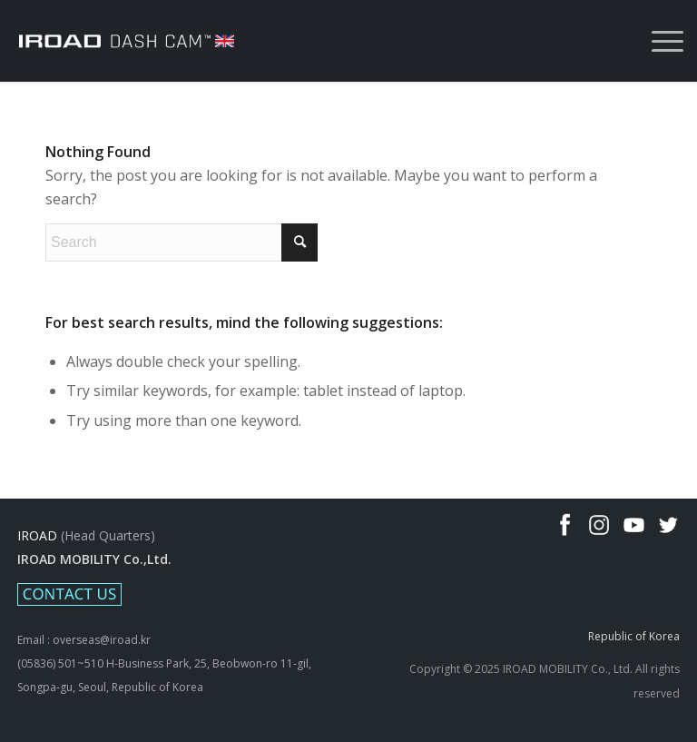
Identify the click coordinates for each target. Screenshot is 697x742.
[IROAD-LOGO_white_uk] (126, 41)
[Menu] (658, 41)
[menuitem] (658, 41)
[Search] (181, 242)
